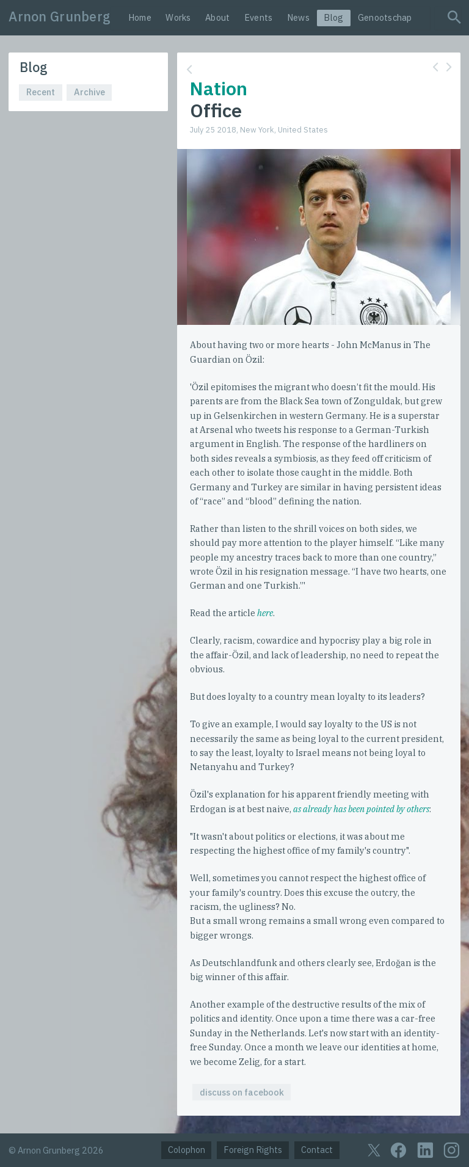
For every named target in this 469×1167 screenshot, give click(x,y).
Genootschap (385, 17)
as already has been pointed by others (361, 809)
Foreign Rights (253, 1149)
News (298, 17)
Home (139, 17)
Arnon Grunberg (60, 16)
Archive (89, 92)
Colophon (186, 1149)
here (265, 613)
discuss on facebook (242, 1092)
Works (178, 17)
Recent (40, 92)
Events (258, 17)
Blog (333, 17)
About (217, 17)
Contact (317, 1149)
